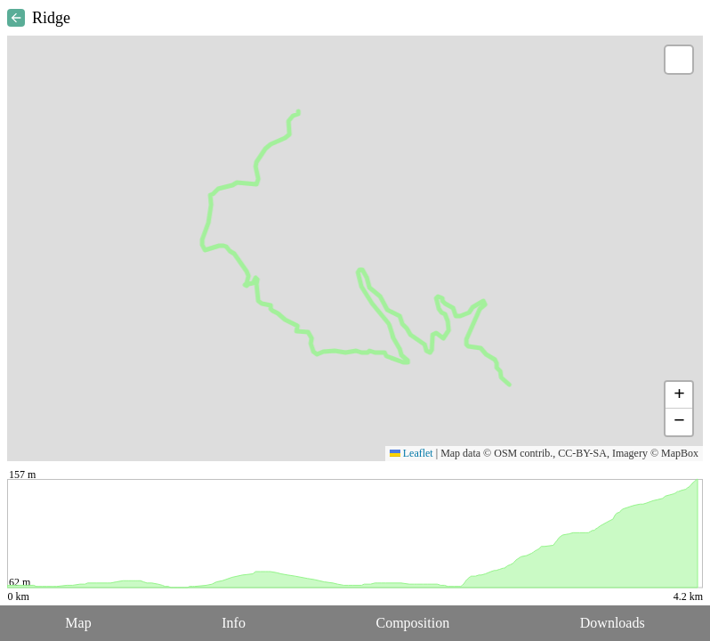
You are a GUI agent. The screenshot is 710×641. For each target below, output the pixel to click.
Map (78, 622)
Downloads (612, 622)
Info (234, 622)
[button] (679, 59)
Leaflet (411, 453)
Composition (413, 622)
